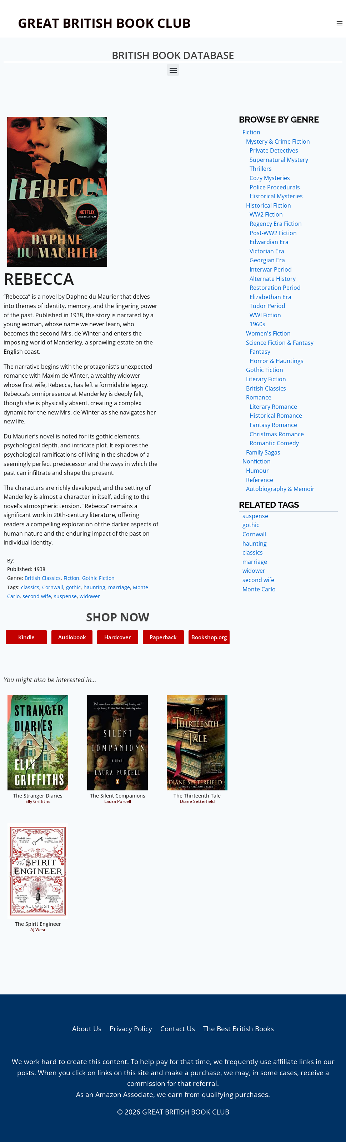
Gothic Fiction (98, 578)
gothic (73, 587)
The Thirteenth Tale (197, 795)
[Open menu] (339, 23)
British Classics (43, 578)
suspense (65, 596)
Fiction (71, 578)
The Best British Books (238, 1028)
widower (90, 596)
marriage (119, 587)
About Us (86, 1028)
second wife (36, 596)
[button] (173, 70)
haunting (94, 587)
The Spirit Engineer (38, 923)
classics (30, 587)
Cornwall (52, 587)
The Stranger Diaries (37, 795)
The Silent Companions (117, 795)
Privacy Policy (131, 1028)
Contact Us (177, 1028)
